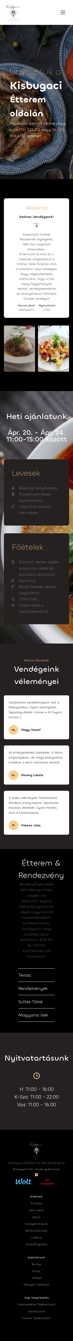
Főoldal (36, 1203)
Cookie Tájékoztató (36, 1318)
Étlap (36, 1271)
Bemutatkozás (36, 1230)
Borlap (36, 1264)
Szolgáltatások (36, 1223)
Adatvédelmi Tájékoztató (36, 1304)
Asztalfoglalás (36, 1244)
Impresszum (36, 1311)
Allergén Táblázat (36, 1284)
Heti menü (36, 1210)
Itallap (36, 1277)
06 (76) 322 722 (26, 129)
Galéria (36, 1237)
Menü (37, 1217)
